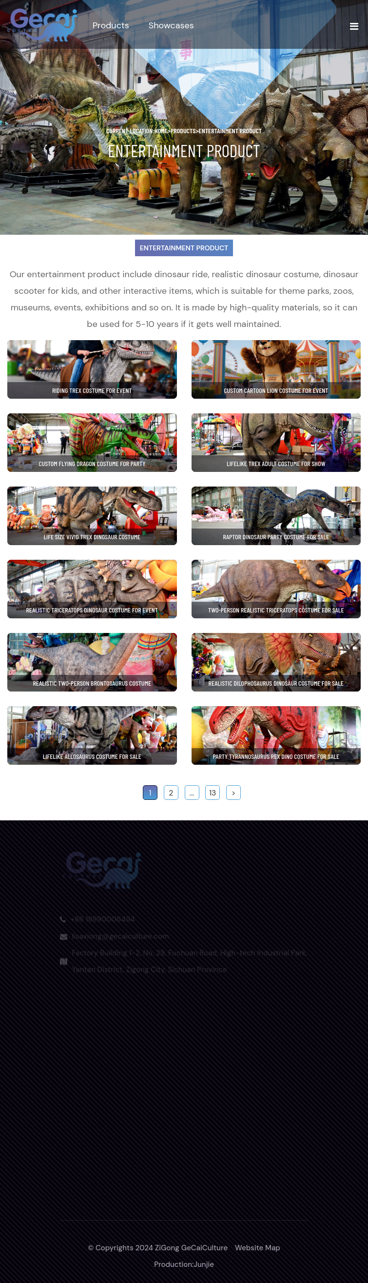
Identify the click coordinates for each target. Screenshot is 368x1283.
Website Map (257, 1248)
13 (212, 793)
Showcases (171, 25)
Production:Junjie (184, 1264)
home (163, 130)
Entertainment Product (230, 130)
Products (111, 25)
